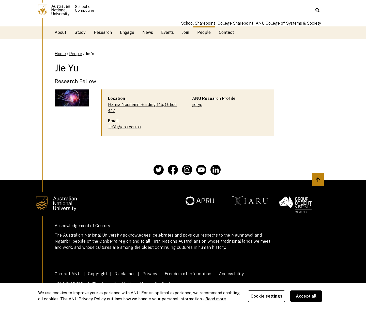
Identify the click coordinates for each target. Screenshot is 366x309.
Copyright (97, 273)
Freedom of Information (188, 273)
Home (60, 53)
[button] (317, 10)
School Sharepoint (198, 23)
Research (103, 32)
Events (167, 32)
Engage (127, 32)
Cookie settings (266, 296)
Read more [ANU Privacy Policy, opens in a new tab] (215, 299)
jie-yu (197, 104)
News (147, 32)
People (204, 32)
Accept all (306, 296)
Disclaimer (124, 273)
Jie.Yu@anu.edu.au (124, 127)
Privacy (150, 273)
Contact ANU (68, 273)
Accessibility (231, 273)
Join (185, 32)
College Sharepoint (235, 23)
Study (80, 32)
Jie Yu (90, 53)
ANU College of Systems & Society (288, 23)
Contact (226, 32)
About (60, 32)
